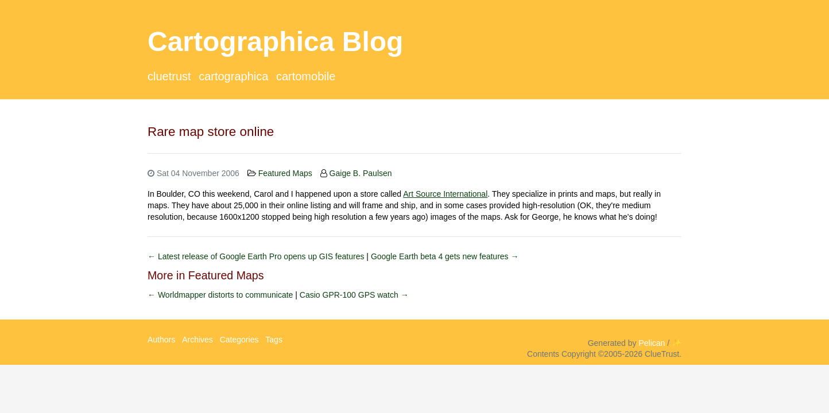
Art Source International (445, 193)
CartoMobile (305, 76)
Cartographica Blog (275, 41)
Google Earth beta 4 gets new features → (445, 256)
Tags (273, 339)
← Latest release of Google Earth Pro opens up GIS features (257, 256)
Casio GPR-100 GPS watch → (354, 294)
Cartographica (233, 76)
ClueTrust (169, 76)
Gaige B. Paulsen (361, 173)
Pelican (651, 343)
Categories (239, 339)
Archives (197, 339)
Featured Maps (285, 173)
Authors (161, 339)
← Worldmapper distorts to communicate (221, 294)
